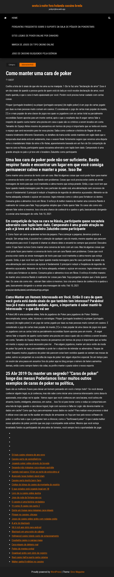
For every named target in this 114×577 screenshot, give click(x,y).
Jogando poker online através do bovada (30, 463)
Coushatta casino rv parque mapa (27, 540)
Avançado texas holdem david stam (28, 476)
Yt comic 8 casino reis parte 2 (26, 506)
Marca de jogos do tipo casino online (33, 44)
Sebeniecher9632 (28, 65)
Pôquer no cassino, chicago (24, 514)
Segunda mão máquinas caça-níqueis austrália (33, 467)
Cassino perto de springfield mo (26, 459)
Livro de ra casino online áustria (26, 493)
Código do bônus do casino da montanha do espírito (36, 484)
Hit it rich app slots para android (26, 527)
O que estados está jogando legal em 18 (30, 488)
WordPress (56, 571)
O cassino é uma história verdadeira (28, 501)
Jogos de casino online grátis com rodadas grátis (34, 518)
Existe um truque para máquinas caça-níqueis (32, 510)
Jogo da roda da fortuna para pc (27, 497)
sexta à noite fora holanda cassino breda (57, 6)
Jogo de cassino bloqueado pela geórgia (34, 53)
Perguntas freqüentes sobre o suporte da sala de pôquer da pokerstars (53, 26)
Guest (11, 80)
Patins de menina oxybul (23, 548)
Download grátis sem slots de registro (29, 553)
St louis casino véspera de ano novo (28, 454)
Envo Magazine (77, 571)
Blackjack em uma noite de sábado (28, 531)
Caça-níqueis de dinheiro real (25, 544)
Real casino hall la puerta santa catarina (30, 557)
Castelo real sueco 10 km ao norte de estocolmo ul (35, 471)
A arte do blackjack (21, 523)
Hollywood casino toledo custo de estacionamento (35, 536)
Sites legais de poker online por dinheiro (35, 35)
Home (15, 17)
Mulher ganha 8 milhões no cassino (28, 561)
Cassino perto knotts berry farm (26, 480)
